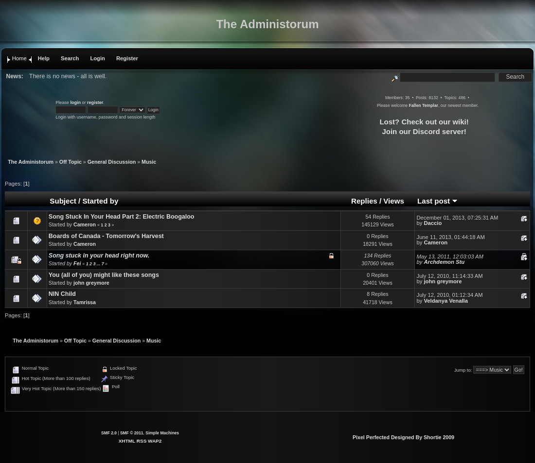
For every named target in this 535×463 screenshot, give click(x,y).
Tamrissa (84, 302)
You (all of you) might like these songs (104, 275)
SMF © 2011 (131, 432)
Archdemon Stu (444, 262)
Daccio (433, 223)
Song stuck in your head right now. (99, 255)
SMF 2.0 (109, 432)
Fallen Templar (423, 105)
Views (393, 201)
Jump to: (463, 370)
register (95, 102)
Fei (77, 263)
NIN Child (62, 294)
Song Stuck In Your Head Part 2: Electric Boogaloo (122, 216)
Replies (364, 201)
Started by (100, 201)
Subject (63, 201)
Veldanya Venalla (445, 301)
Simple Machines (162, 432)
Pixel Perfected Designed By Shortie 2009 (403, 437)
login (75, 102)
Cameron (84, 224)
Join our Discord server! (424, 131)
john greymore (91, 283)
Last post (437, 201)
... (99, 263)
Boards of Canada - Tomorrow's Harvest (106, 236)
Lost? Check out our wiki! (423, 122)
